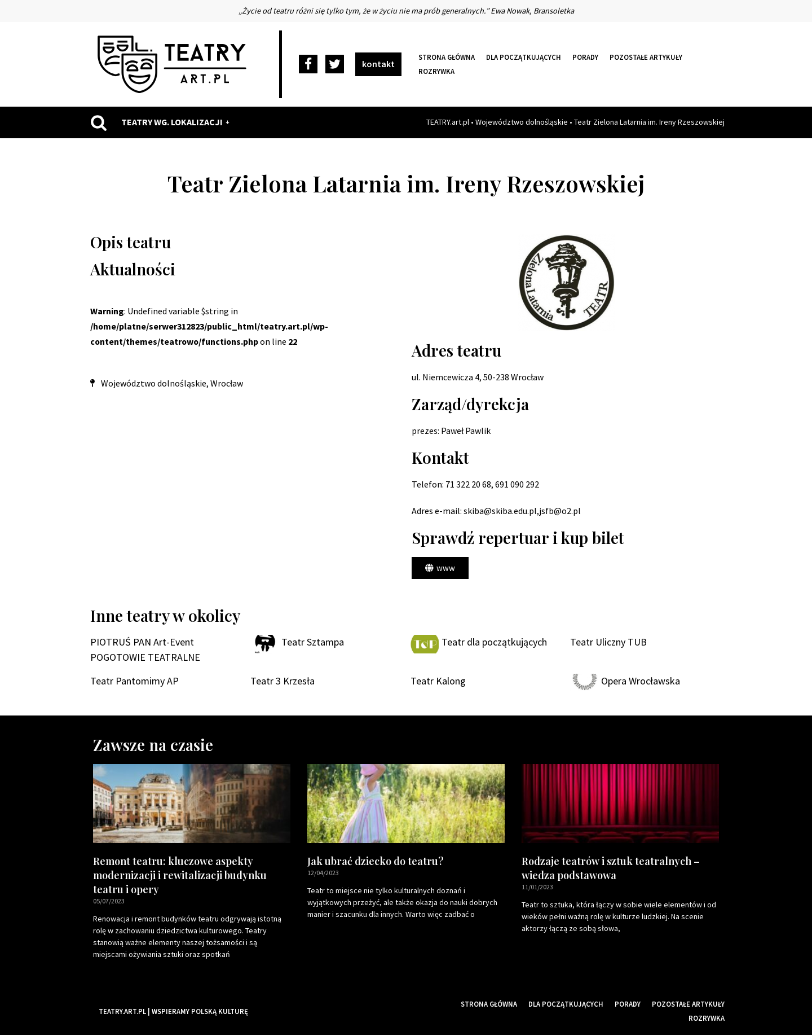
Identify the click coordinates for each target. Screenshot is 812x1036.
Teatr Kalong (438, 681)
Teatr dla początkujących (494, 642)
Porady (585, 57)
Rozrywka (436, 71)
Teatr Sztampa (312, 642)
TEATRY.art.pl (447, 122)
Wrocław (226, 383)
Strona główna (446, 57)
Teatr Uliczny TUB (608, 642)
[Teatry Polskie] (174, 64)
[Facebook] (308, 64)
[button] (440, 568)
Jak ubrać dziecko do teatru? (375, 861)
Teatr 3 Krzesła (282, 681)
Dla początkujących (523, 57)
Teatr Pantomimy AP (134, 681)
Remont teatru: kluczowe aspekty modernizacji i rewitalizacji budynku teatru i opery (180, 876)
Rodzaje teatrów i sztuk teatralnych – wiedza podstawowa (611, 869)
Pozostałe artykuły (646, 57)
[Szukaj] (98, 122)
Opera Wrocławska (640, 681)
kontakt (378, 63)
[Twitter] (334, 64)
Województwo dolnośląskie (521, 122)
